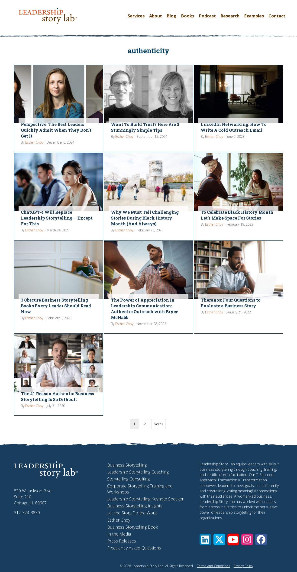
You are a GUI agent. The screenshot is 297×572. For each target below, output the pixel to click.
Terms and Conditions (213, 566)
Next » (158, 424)
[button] (205, 539)
